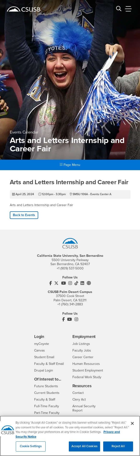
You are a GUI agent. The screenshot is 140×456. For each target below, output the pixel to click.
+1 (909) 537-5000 (70, 268)
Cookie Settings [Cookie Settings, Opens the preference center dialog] (31, 450)
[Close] (132, 426)
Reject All (118, 450)
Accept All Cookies (84, 450)
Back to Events (24, 215)
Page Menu (70, 165)
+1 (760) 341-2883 (70, 304)
